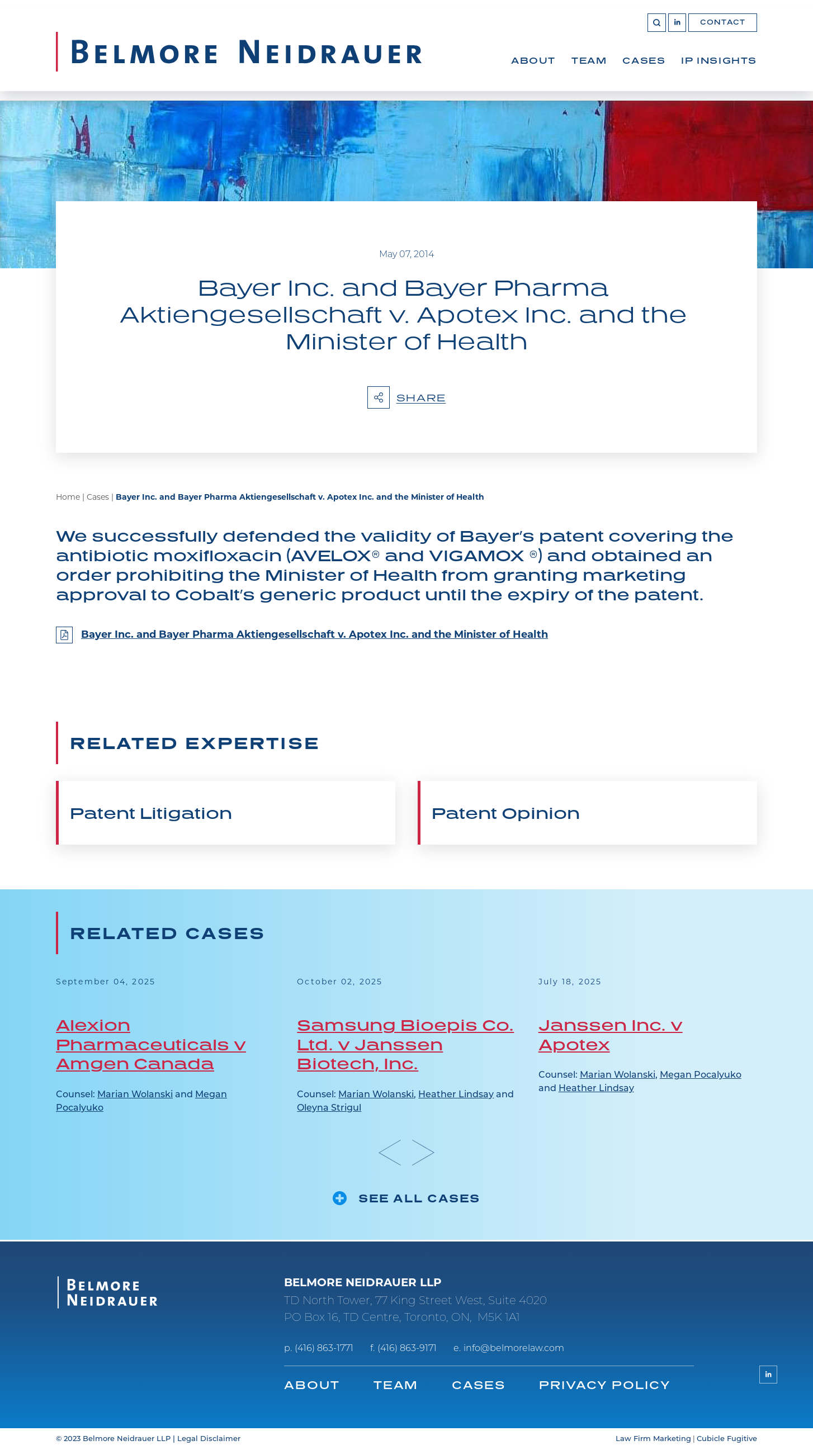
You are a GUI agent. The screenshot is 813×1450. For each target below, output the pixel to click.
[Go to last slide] (390, 1153)
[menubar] (634, 82)
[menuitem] (533, 82)
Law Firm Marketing (653, 1439)
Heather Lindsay (456, 1095)
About (533, 69)
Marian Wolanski (135, 1095)
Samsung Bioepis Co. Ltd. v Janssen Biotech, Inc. (405, 1044)
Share (406, 398)
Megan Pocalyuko (700, 1076)
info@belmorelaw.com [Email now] (514, 1348)
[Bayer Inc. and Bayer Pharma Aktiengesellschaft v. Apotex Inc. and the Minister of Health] (406, 642)
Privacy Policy (606, 1384)
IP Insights (719, 69)
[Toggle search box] (655, 31)
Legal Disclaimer (208, 1439)
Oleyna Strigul (329, 1109)
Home (68, 499)
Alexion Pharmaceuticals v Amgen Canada (151, 1044)
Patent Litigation (151, 813)
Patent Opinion (506, 813)
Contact (722, 31)
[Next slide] (423, 1153)
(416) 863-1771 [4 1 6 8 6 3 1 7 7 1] (324, 1348)
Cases (643, 69)
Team (589, 69)
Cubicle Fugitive (727, 1439)
